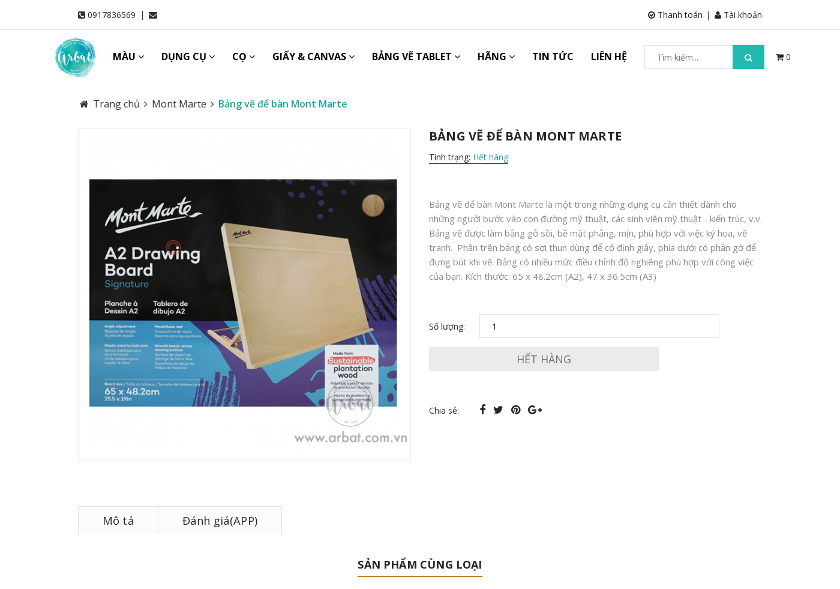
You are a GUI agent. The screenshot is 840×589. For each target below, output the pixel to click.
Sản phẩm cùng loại (420, 564)
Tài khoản (738, 14)
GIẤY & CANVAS (313, 56)
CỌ (243, 56)
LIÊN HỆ (609, 56)
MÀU (128, 56)
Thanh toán (675, 14)
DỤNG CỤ (188, 56)
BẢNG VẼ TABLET (416, 56)
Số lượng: (447, 326)
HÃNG (496, 56)
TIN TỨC (553, 56)
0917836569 (112, 14)
